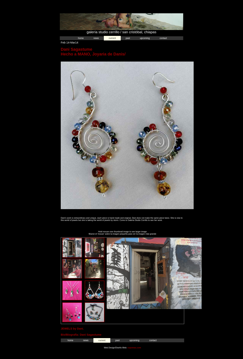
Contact (163, 38)
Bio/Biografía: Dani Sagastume (81, 334)
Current (112, 38)
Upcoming (145, 38)
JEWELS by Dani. (72, 328)
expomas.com (134, 347)
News (96, 38)
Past (128, 38)
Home (81, 38)
